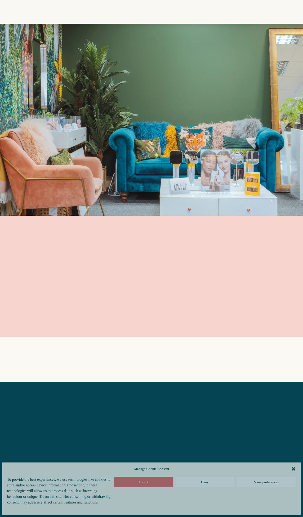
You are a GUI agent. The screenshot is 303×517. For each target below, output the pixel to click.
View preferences (266, 482)
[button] (293, 469)
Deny (205, 482)
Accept (143, 482)
